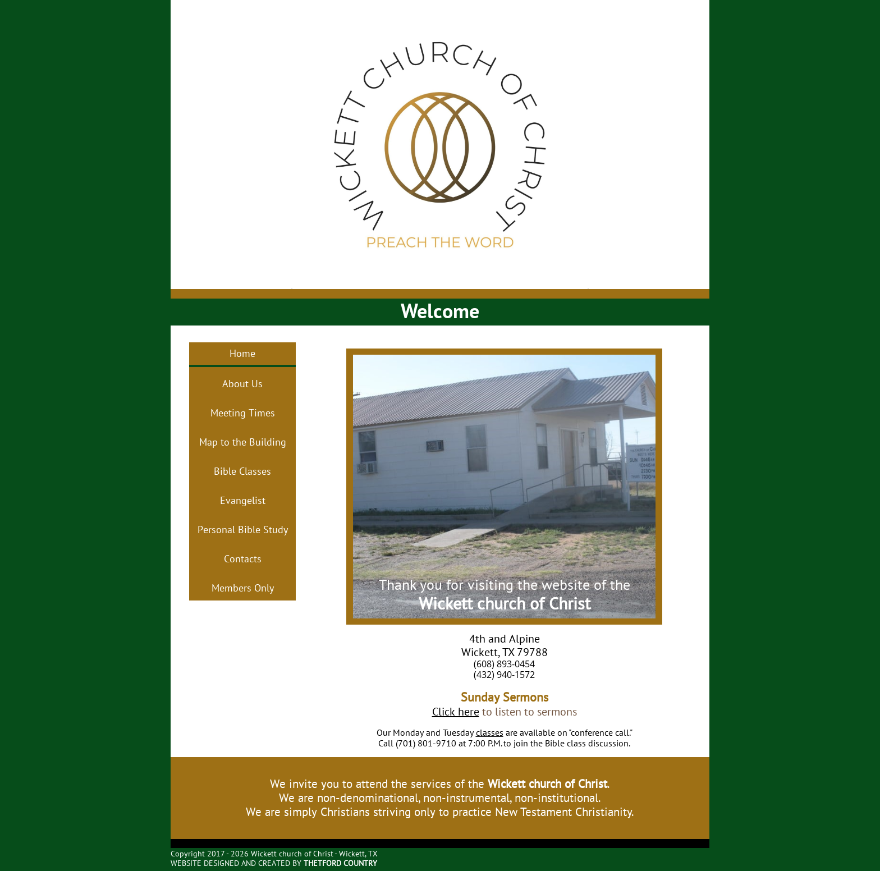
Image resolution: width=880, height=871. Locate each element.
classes (489, 732)
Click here (455, 711)
